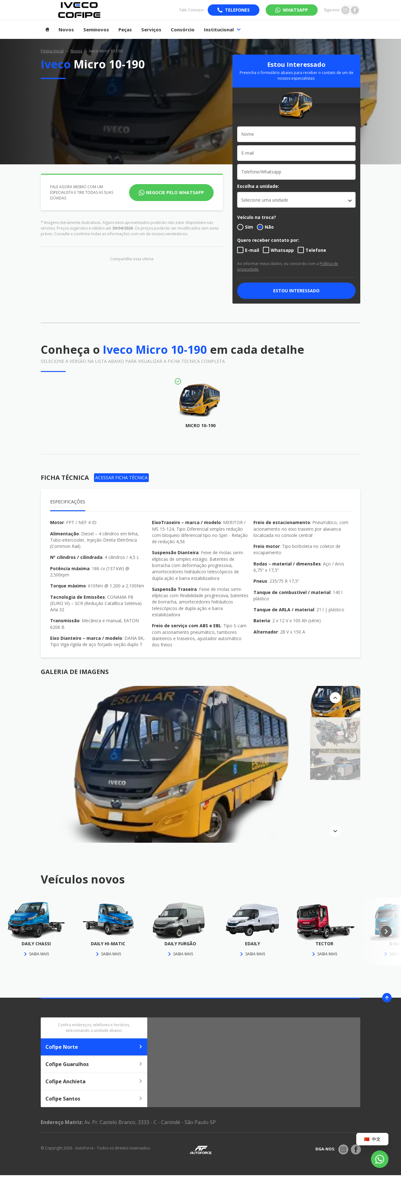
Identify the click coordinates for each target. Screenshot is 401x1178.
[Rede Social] (343, 1149)
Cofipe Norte (94, 1046)
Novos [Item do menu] (66, 30)
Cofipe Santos (94, 1098)
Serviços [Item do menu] (151, 30)
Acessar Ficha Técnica (121, 477)
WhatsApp (295, 10)
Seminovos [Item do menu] (96, 30)
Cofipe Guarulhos (94, 1064)
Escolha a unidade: (258, 186)
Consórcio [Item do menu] (183, 30)
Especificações (67, 502)
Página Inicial (52, 51)
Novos (76, 51)
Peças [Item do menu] (125, 30)
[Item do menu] (47, 30)
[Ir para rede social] (345, 10)
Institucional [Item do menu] (222, 30)
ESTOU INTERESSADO (296, 291)
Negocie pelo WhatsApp (175, 192)
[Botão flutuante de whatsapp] (379, 1159)
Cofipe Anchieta (94, 1081)
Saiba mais (36, 954)
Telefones (237, 10)
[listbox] (296, 200)
